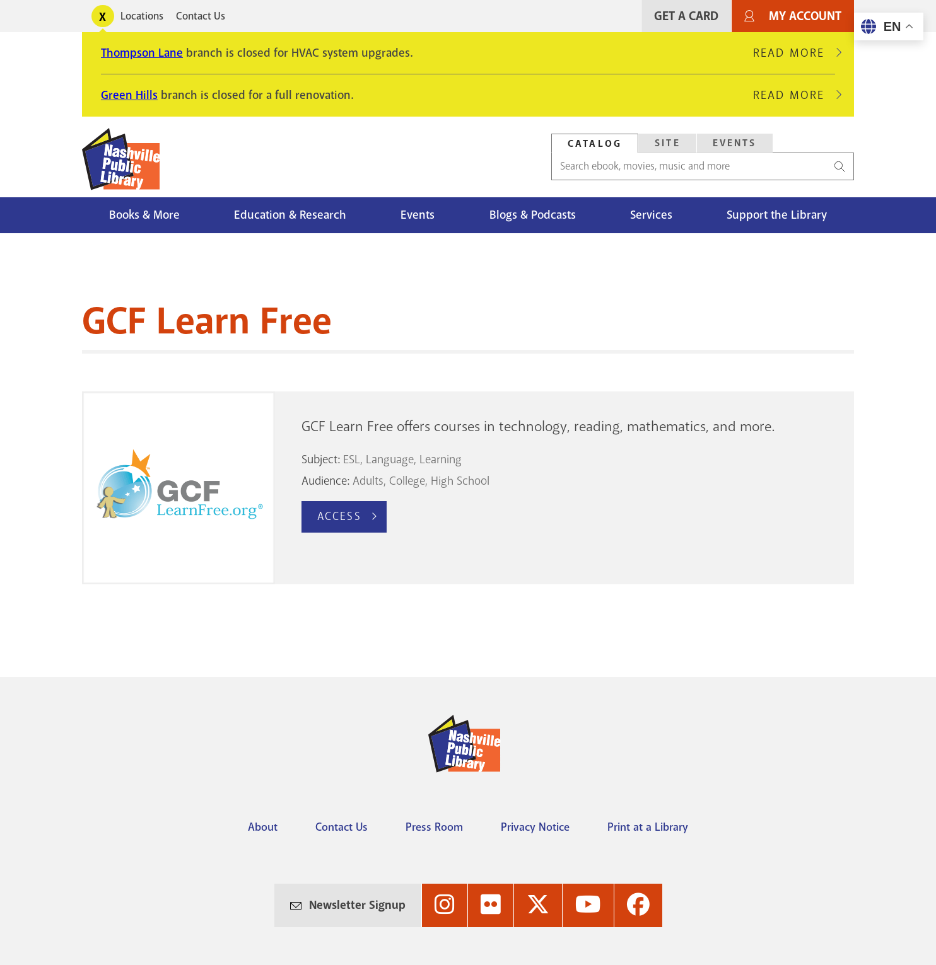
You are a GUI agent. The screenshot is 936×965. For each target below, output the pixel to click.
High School (460, 480)
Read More (794, 53)
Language (390, 459)
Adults (368, 480)
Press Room (434, 827)
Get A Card (686, 16)
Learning (440, 459)
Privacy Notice (535, 827)
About (263, 827)
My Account (805, 16)
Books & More (144, 214)
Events (418, 214)
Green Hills (129, 95)
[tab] (594, 143)
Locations (141, 16)
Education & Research (290, 214)
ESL (351, 459)
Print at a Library (647, 827)
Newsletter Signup (357, 905)
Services (651, 214)
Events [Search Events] (735, 143)
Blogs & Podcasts (532, 214)
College (407, 480)
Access (339, 516)
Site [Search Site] (668, 143)
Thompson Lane (142, 53)
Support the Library (777, 214)
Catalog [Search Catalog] (595, 143)
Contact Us (200, 16)
